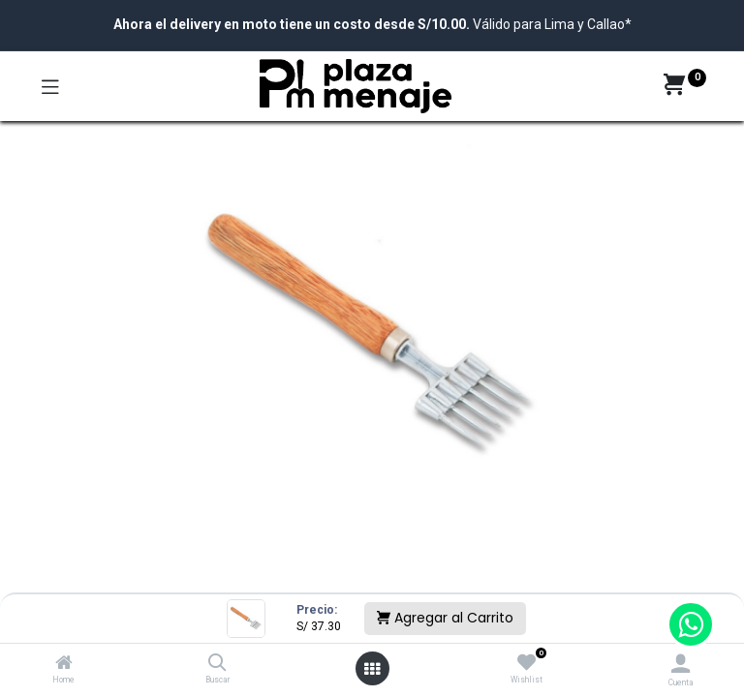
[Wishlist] (526, 663)
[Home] (64, 664)
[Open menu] (372, 669)
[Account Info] (680, 663)
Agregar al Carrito (445, 617)
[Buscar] (217, 664)
